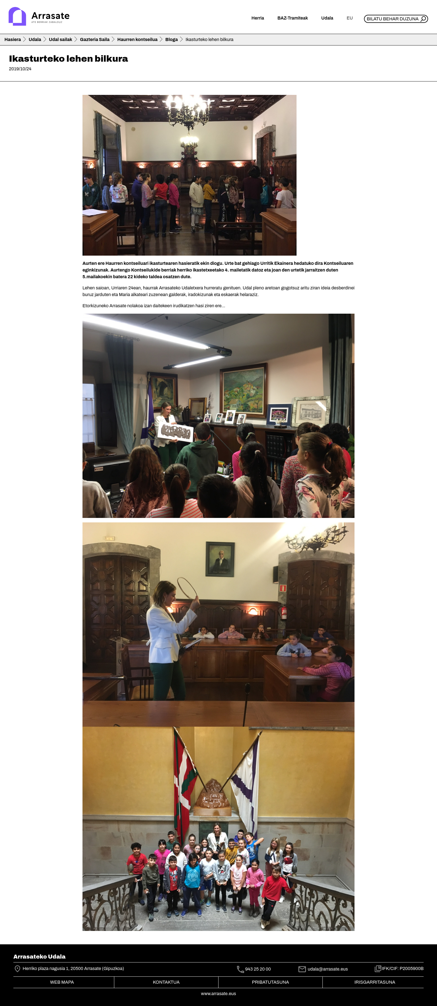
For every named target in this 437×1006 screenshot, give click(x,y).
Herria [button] (257, 18)
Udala (35, 39)
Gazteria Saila (95, 39)
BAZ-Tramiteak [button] (292, 18)
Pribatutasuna (270, 982)
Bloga (171, 39)
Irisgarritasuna (375, 982)
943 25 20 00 (258, 969)
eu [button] (350, 18)
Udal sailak (60, 39)
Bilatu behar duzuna (393, 18)
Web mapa (62, 982)
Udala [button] (327, 18)
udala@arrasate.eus (323, 969)
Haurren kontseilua (137, 39)
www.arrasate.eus (218, 993)
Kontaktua (166, 982)
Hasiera (12, 39)
